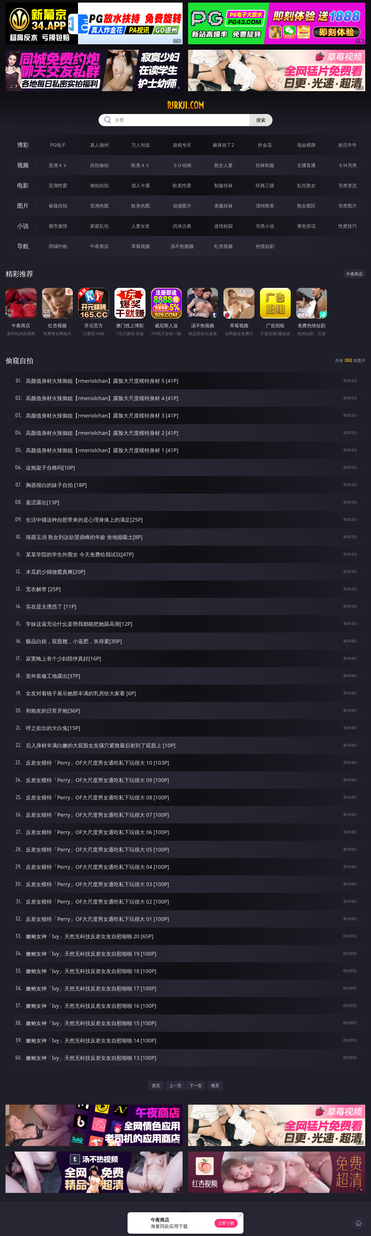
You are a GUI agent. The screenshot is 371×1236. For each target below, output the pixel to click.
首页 (156, 1085)
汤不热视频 (182, 246)
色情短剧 (265, 246)
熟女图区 (306, 206)
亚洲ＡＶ (58, 165)
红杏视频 (223, 246)
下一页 (196, 1085)
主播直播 (306, 165)
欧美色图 (140, 206)
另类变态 (347, 185)
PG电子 (58, 145)
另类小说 (265, 226)
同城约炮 (58, 246)
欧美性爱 (182, 185)
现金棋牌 (306, 145)
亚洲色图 (99, 206)
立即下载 (226, 1223)
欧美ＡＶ (140, 165)
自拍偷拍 (99, 165)
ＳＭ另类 (347, 165)
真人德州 (99, 145)
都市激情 (58, 226)
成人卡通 (140, 185)
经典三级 (265, 185)
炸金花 (265, 145)
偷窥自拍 (58, 206)
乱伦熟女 (306, 185)
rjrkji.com (185, 105)
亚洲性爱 (58, 185)
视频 (23, 165)
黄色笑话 (306, 226)
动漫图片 (182, 206)
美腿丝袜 (223, 206)
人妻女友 (140, 226)
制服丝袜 (223, 185)
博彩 (23, 145)
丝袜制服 (265, 165)
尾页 (215, 1085)
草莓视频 (140, 246)
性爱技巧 (347, 226)
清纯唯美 (265, 206)
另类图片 (347, 206)
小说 (23, 226)
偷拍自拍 (99, 185)
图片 (23, 205)
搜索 (260, 120)
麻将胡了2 (223, 145)
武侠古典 (182, 226)
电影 (23, 185)
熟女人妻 (223, 165)
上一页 (175, 1085)
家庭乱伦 (99, 226)
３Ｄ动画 (182, 165)
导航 (23, 246)
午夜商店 (99, 246)
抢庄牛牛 (347, 145)
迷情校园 (223, 226)
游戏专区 (182, 145)
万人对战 (140, 145)
